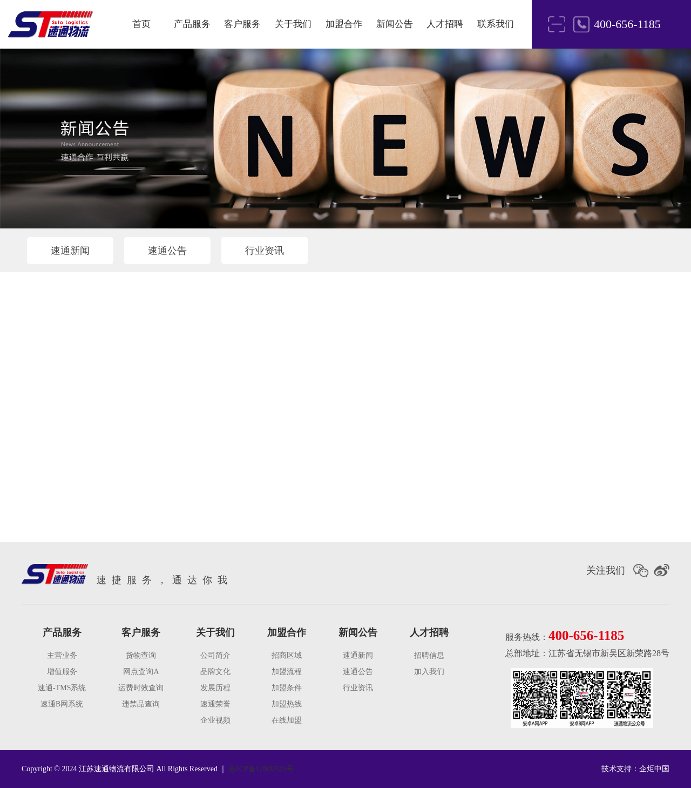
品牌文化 (215, 672)
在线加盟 (287, 720)
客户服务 (242, 24)
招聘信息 (429, 655)
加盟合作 (344, 24)
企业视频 (215, 720)
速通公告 (167, 250)
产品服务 (192, 24)
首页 (141, 24)
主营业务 (62, 655)
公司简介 (215, 655)
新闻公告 (394, 24)
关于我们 (293, 24)
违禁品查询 (141, 704)
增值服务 (62, 672)
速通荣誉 (215, 704)
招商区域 (287, 655)
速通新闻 (70, 250)
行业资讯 (264, 250)
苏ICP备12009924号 (261, 769)
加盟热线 (287, 704)
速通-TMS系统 (62, 688)
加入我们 (429, 672)
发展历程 (215, 688)
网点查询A (141, 672)
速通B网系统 (61, 704)
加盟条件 (287, 688)
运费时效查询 (141, 688)
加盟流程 (287, 672)
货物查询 (141, 655)
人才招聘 (444, 24)
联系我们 (495, 24)
